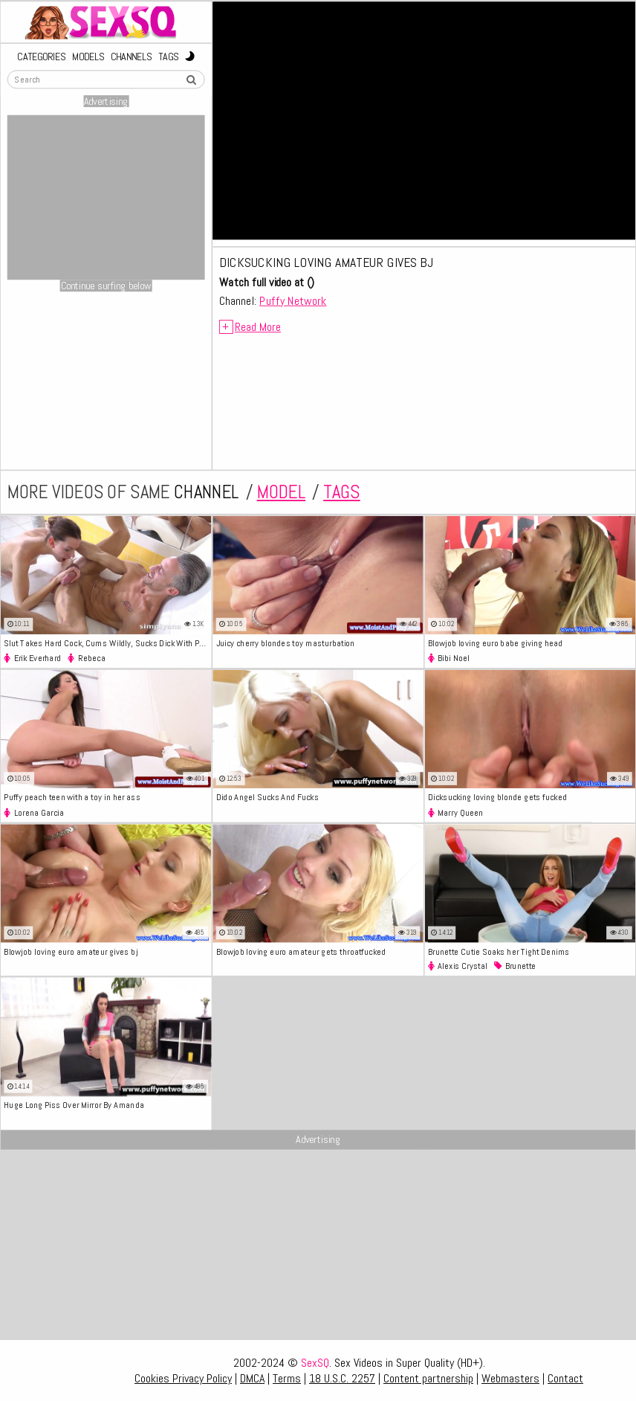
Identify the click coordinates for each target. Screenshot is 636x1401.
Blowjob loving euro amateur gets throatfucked (301, 950)
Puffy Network (292, 300)
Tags (168, 56)
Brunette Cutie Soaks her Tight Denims (499, 950)
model (281, 491)
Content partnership (428, 1378)
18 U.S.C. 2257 (342, 1378)
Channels (131, 56)
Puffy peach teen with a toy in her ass (72, 796)
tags (341, 491)
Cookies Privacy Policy (183, 1378)
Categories (41, 56)
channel (206, 491)
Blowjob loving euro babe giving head (495, 642)
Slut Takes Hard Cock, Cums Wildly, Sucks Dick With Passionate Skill (107, 642)
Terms (287, 1378)
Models (88, 56)
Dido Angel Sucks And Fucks (267, 796)
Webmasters (510, 1378)
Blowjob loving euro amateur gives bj (70, 950)
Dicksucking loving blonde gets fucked (497, 796)
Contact (565, 1378)
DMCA (252, 1378)
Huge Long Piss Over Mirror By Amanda (74, 1105)
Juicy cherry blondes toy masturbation (285, 642)
